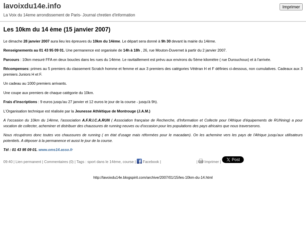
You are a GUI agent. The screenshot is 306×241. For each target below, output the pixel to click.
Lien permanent (28, 162)
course (128, 162)
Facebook (148, 162)
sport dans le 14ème (104, 162)
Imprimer (291, 6)
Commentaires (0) (59, 162)
